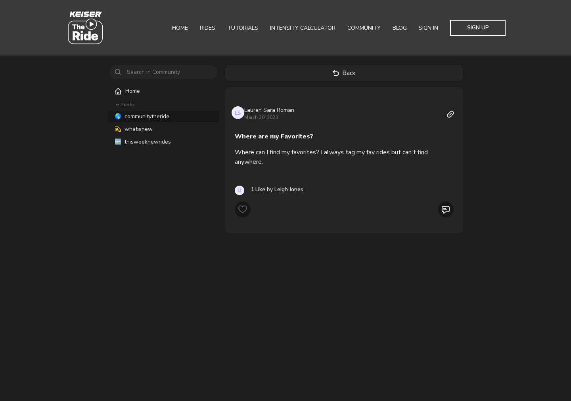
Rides (207, 28)
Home (180, 28)
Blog (400, 28)
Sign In (428, 28)
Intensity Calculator (302, 28)
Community (364, 28)
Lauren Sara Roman (269, 110)
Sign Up (478, 27)
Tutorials (242, 28)
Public (124, 105)
